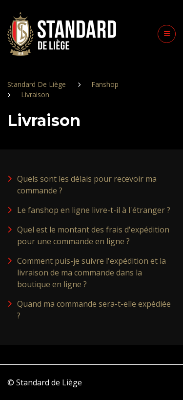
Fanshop (105, 84)
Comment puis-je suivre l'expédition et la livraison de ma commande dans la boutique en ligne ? (91, 272)
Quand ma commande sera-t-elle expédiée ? (94, 309)
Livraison (35, 94)
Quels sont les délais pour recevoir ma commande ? (87, 184)
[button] (167, 34)
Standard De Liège (36, 84)
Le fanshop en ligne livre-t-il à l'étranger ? (93, 210)
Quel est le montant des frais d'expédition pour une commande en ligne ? (93, 235)
